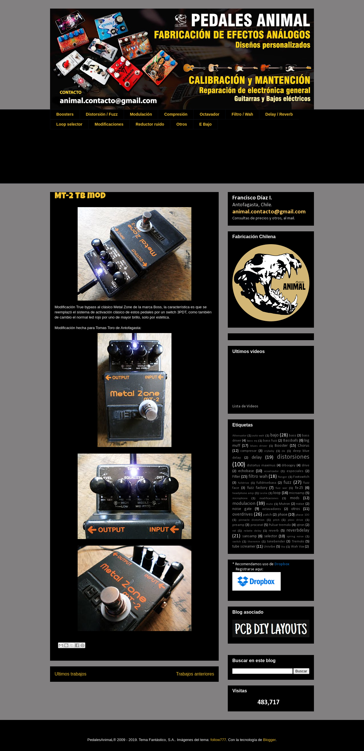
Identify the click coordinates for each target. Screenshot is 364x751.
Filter (236, 477)
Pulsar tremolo (280, 525)
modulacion (243, 503)
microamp (297, 493)
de (283, 451)
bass (292, 435)
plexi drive (295, 520)
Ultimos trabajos (70, 674)
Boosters (65, 114)
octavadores (271, 509)
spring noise (295, 536)
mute (269, 504)
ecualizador (271, 471)
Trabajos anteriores (195, 674)
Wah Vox (297, 546)
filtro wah (258, 476)
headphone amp (243, 493)
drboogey (288, 465)
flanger (282, 477)
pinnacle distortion (252, 520)
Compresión (175, 114)
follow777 (218, 740)
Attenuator (239, 435)
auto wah (258, 435)
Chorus (303, 446)
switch (236, 541)
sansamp (249, 536)
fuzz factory (257, 488)
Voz (283, 546)
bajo (274, 435)
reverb (274, 530)
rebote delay (252, 530)
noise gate (242, 509)
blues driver (258, 446)
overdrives (242, 514)
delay (257, 457)
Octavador (209, 114)
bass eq (252, 440)
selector (270, 536)
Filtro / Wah (242, 114)
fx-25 (299, 488)
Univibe (269, 546)
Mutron (284, 504)
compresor (248, 451)
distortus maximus (261, 465)
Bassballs (290, 440)
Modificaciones (109, 124)
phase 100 (302, 515)
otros (295, 509)
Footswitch (301, 477)
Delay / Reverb (279, 114)
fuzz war (281, 488)
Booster (281, 446)
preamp (238, 525)
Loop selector (69, 124)
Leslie (264, 493)
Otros (181, 124)
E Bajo (205, 124)
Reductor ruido (150, 124)
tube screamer (244, 546)
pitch (276, 520)
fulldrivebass (266, 483)
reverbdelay (297, 530)
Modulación (141, 114)
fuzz (287, 482)
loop (277, 493)
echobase (246, 471)
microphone (240, 498)
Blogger (269, 740)
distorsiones (293, 457)
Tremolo (298, 541)
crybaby (269, 451)
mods (294, 498)
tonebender (276, 541)
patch (267, 515)
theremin (254, 541)
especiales (295, 471)
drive (305, 465)
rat (234, 530)
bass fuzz (270, 440)
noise (300, 504)
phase (283, 515)
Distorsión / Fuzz (102, 114)
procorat (257, 525)
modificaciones (268, 498)
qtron (301, 525)
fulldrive (243, 483)
